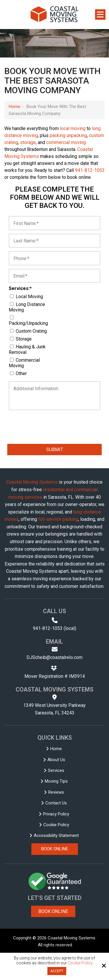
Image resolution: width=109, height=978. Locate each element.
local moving (72, 128)
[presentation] (36, 421)
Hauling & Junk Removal (27, 349)
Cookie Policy (80, 963)
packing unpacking (68, 135)
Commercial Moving (24, 362)
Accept (56, 971)
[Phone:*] (54, 258)
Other (19, 373)
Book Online (53, 911)
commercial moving (66, 142)
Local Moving (27, 296)
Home (14, 106)
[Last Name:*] (54, 241)
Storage (22, 339)
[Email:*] (54, 276)
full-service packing (58, 519)
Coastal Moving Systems (32, 482)
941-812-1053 (90, 170)
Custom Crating (29, 331)
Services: (20, 288)
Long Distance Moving (27, 307)
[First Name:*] (54, 223)
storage (28, 142)
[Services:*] (12, 296)
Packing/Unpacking (29, 321)
